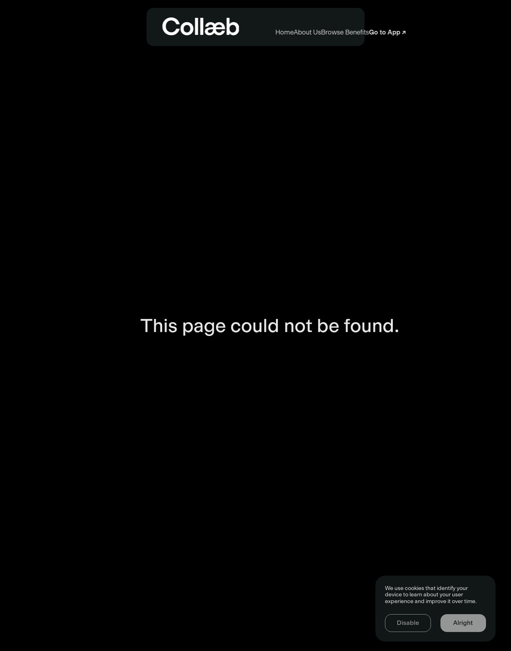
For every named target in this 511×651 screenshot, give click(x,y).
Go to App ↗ (458, 32)
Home (154, 32)
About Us (243, 32)
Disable (408, 622)
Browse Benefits (349, 32)
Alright (463, 622)
